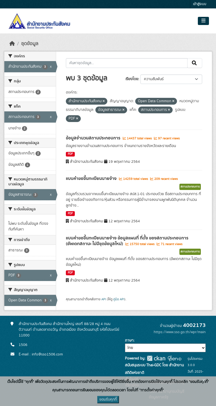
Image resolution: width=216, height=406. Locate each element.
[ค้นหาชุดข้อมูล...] (127, 63)
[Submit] (194, 63)
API (103, 299)
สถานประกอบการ (190, 187)
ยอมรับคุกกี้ (108, 399)
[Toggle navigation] (203, 21)
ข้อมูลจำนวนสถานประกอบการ (93, 138)
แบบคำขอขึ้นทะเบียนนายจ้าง (92, 178)
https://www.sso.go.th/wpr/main (180, 332)
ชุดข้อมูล (29, 43)
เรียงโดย (131, 79)
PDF (70, 154)
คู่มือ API (118, 299)
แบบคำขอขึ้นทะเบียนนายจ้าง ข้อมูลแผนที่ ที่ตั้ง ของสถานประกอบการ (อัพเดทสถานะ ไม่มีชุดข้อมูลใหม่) (127, 241)
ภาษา (129, 340)
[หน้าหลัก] (12, 43)
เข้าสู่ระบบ (199, 4)
